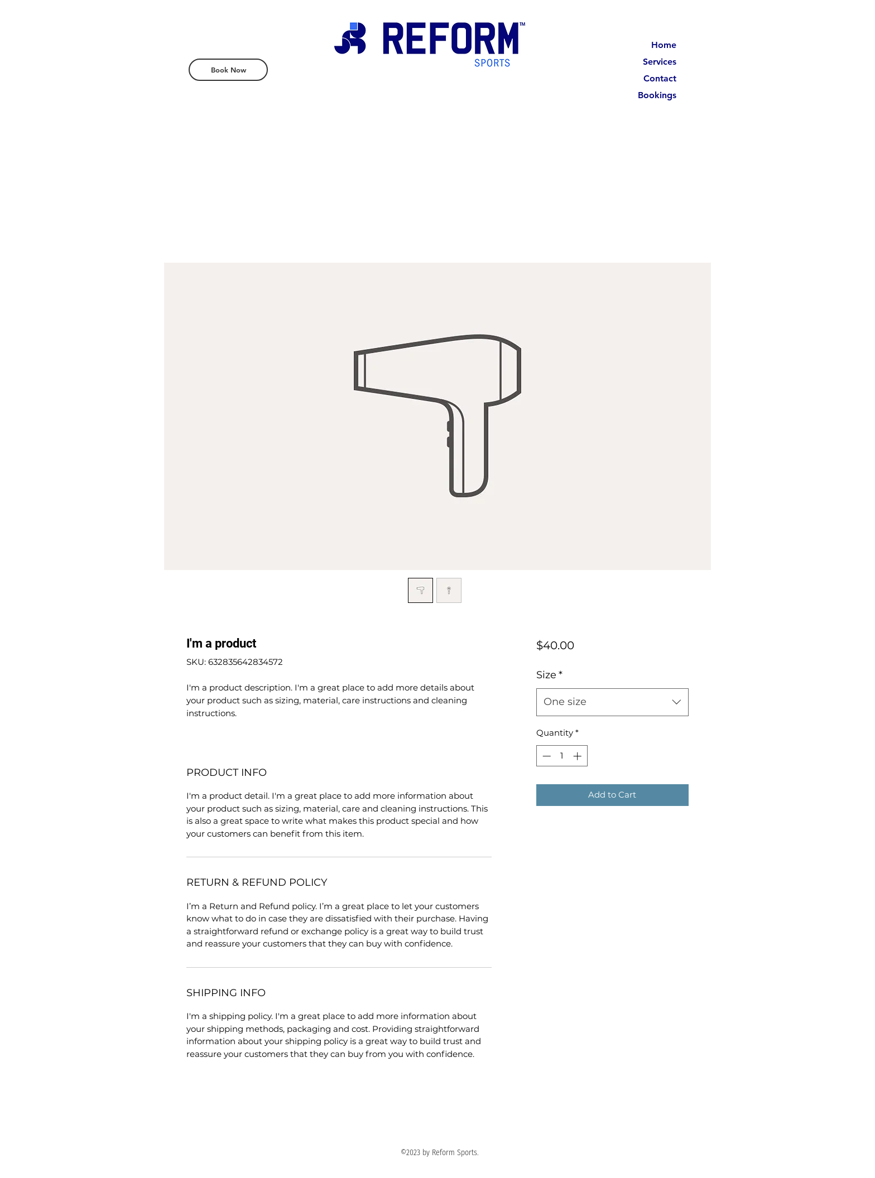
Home (663, 45)
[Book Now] (228, 70)
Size (549, 675)
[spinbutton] (561, 756)
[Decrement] (545, 756)
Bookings (657, 95)
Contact (659, 78)
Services (659, 61)
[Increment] (578, 756)
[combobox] (612, 702)
